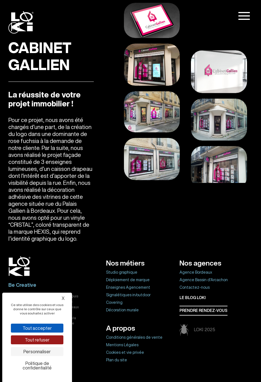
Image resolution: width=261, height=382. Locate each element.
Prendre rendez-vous (203, 310)
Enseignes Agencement (128, 287)
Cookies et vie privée (125, 352)
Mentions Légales (122, 345)
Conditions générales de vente (134, 337)
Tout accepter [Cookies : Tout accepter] (37, 328)
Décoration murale (122, 310)
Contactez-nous (194, 287)
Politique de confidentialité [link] (37, 365)
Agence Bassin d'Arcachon (203, 280)
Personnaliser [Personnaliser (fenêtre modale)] (37, 351)
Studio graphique (121, 272)
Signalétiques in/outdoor (128, 295)
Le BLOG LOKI (192, 298)
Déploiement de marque (128, 280)
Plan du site (116, 360)
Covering (114, 302)
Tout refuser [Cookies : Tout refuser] (37, 340)
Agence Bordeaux (195, 272)
